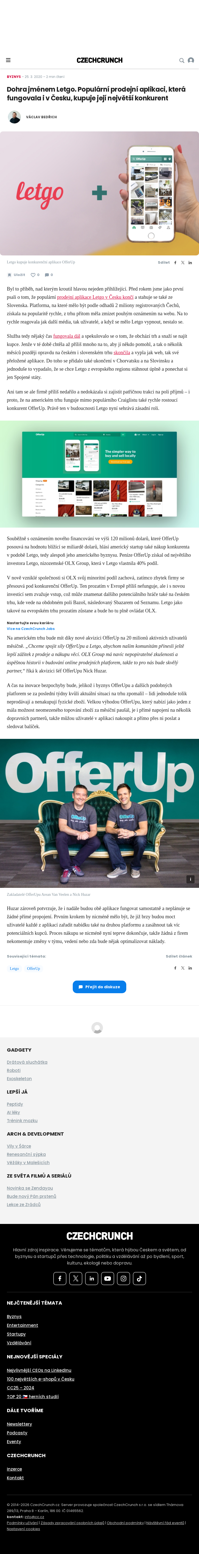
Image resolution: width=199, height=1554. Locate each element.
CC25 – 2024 (20, 1388)
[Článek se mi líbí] (35, 275)
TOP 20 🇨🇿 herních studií (33, 1397)
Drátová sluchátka (27, 1062)
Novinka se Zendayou (30, 1188)
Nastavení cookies (23, 1529)
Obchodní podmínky (125, 1522)
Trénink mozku (22, 1121)
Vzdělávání (19, 1343)
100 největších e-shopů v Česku (40, 1379)
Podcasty (17, 1433)
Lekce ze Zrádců (24, 1204)
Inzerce (14, 1469)
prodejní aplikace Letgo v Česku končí (95, 297)
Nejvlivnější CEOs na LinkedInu (39, 1370)
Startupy (16, 1334)
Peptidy (15, 1104)
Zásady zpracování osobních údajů (72, 1522)
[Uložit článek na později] (16, 275)
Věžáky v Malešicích (28, 1163)
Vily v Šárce (19, 1146)
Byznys (14, 76)
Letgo (14, 969)
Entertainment (22, 1325)
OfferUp (33, 969)
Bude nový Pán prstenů (31, 1196)
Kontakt (15, 1478)
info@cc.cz (34, 1516)
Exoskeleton (19, 1079)
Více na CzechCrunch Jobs (31, 628)
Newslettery (19, 1424)
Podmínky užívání (22, 1522)
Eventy (14, 1442)
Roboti (14, 1070)
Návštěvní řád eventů (165, 1522)
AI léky (13, 1112)
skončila (122, 352)
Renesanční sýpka (26, 1154)
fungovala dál (66, 336)
